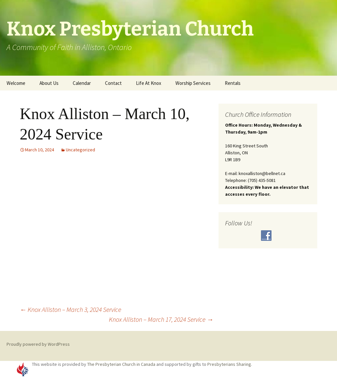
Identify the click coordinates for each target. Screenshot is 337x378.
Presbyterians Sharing (229, 364)
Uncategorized (80, 150)
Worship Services (193, 83)
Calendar (82, 83)
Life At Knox (148, 83)
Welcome (16, 83)
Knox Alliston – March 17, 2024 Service (161, 319)
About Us (49, 83)
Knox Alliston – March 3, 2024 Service (70, 309)
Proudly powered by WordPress (38, 344)
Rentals (233, 83)
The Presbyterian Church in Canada (121, 364)
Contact (113, 83)
